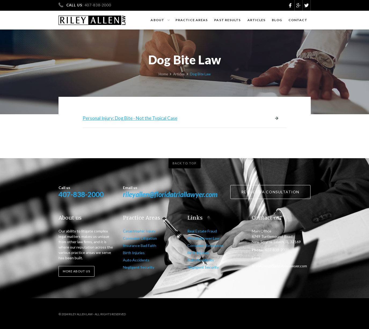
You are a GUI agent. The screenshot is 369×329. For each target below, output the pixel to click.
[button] (159, 20)
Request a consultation (270, 192)
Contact (298, 20)
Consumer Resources (205, 245)
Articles (256, 20)
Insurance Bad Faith (139, 245)
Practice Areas (192, 20)
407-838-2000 (81, 194)
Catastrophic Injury (139, 231)
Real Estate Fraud (202, 231)
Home (163, 75)
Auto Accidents (136, 260)
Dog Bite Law (200, 75)
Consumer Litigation (140, 238)
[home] (92, 18)
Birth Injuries (134, 252)
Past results (227, 20)
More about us (76, 271)
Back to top (184, 163)
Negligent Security (138, 267)
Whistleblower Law (203, 238)
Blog (277, 20)
